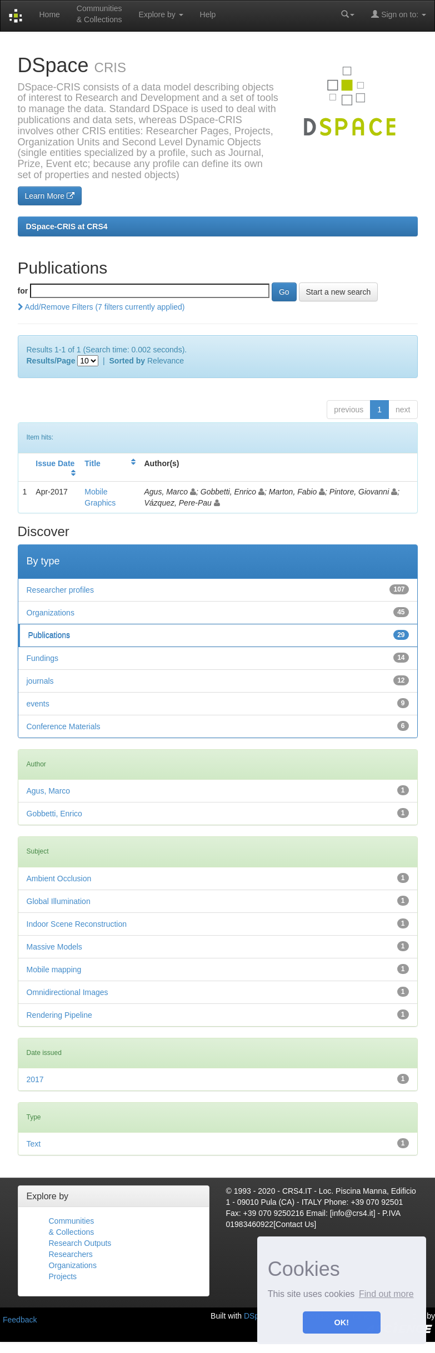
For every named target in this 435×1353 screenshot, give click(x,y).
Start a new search (338, 291)
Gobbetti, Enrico (54, 813)
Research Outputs (80, 1243)
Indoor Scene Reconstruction (77, 924)
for (23, 290)
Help (208, 14)
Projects (63, 1276)
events (38, 703)
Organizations (50, 612)
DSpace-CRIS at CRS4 (67, 226)
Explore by (161, 14)
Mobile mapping (54, 969)
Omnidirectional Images (67, 992)
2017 (35, 1079)
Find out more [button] (386, 1294)
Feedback (20, 1319)
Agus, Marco (49, 790)
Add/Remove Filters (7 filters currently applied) (101, 306)
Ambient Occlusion (59, 878)
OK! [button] (341, 1322)
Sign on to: (398, 14)
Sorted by (127, 360)
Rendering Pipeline (59, 1015)
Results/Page (51, 360)
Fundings (43, 658)
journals (40, 680)
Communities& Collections (99, 14)
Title (92, 463)
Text (34, 1143)
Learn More (49, 195)
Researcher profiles (60, 589)
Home (49, 14)
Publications (49, 635)
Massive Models (54, 946)
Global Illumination (59, 901)
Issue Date (55, 463)
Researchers (71, 1254)
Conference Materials (64, 726)
